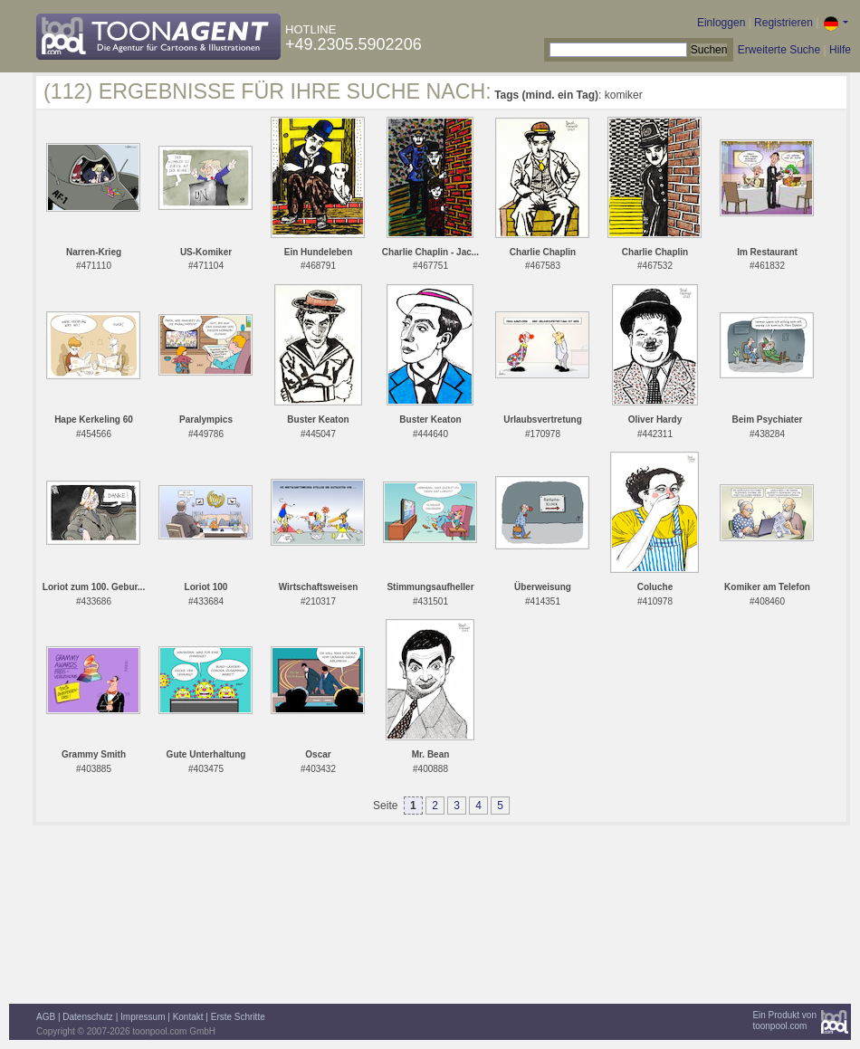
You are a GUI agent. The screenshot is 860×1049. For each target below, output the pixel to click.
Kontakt (188, 1017)
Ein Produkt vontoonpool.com (784, 1020)
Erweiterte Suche (779, 49)
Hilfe (840, 49)
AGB (45, 1017)
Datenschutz (87, 1017)
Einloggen (721, 22)
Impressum (142, 1017)
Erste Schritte (238, 1017)
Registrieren (783, 22)
